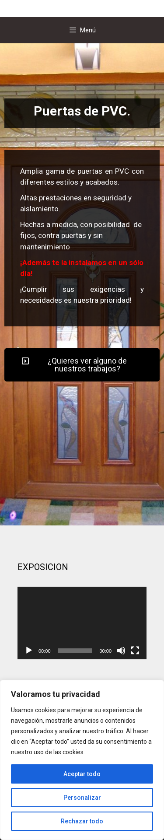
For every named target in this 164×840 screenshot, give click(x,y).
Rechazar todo (82, 821)
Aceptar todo (82, 773)
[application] (82, 623)
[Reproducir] (28, 650)
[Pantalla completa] (135, 650)
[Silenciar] (121, 650)
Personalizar (82, 797)
